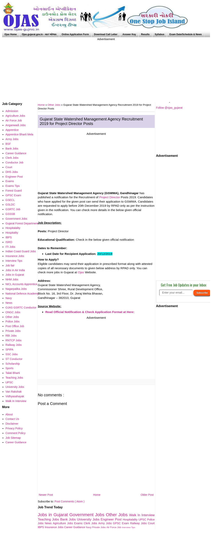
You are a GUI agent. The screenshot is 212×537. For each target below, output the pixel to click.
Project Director (109, 197)
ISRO (8, 242)
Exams (79, 523)
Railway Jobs (139, 523)
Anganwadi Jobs (15, 125)
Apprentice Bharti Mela (19, 134)
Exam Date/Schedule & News (185, 34)
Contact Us (12, 418)
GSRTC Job (12, 209)
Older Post (147, 494)
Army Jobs (105, 523)
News (49, 523)
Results (145, 34)
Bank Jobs (68, 519)
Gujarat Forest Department (21, 223)
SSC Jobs (11, 354)
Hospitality (11, 232)
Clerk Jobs (91, 523)
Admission (11, 111)
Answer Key (129, 34)
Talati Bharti (12, 373)
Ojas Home (11, 34)
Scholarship (12, 363)
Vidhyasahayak (14, 396)
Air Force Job (114, 527)
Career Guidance (75, 527)
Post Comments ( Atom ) (69, 501)
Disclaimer (11, 423)
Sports (9, 368)
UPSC (142, 519)
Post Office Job (14, 326)
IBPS (41, 527)
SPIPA (9, 349)
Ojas (81, 272)
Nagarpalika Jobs (16, 288)
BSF (8, 143)
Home (96, 494)
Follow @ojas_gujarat (169, 107)
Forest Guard (13, 190)
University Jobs (89, 519)
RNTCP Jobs (13, 340)
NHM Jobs (11, 279)
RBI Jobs (11, 335)
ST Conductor (13, 359)
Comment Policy (15, 433)
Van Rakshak (13, 391)
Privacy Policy (14, 428)
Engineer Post (112, 519)
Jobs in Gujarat (53, 514)
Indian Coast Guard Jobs (20, 251)
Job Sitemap (13, 437)
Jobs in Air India (15, 270)
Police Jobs (12, 321)
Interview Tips (128, 527)
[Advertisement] (106, 68)
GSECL (10, 200)
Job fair (10, 265)
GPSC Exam (121, 523)
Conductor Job (14, 162)
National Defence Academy (22, 293)
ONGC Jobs (12, 312)
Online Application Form (75, 34)
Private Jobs (99, 527)
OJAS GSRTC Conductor (20, 307)
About (9, 414)
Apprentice (12, 129)
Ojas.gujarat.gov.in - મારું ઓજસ (39, 34)
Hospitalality (131, 519)
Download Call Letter (105, 34)
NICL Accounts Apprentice (21, 284)
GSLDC (10, 204)
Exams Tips (12, 185)
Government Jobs (87, 514)
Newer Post (46, 494)
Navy (89, 527)
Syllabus (159, 34)
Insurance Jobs (54, 527)
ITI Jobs (10, 246)
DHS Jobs (11, 171)
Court (151, 523)
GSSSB (10, 214)
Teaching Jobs (49, 519)
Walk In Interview (142, 515)
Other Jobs (54, 104)
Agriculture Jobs (63, 523)
